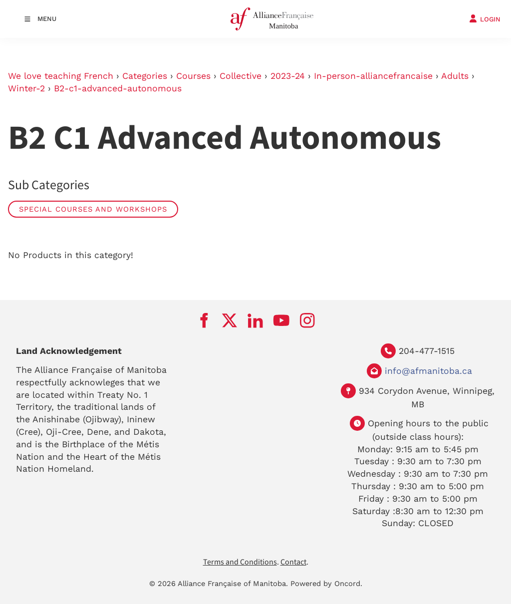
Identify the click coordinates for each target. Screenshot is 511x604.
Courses (193, 76)
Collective (240, 76)
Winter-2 (26, 88)
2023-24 (287, 76)
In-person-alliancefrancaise (373, 76)
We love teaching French (60, 76)
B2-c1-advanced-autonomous (118, 88)
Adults (455, 76)
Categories (144, 76)
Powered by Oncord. (326, 583)
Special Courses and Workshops (93, 209)
